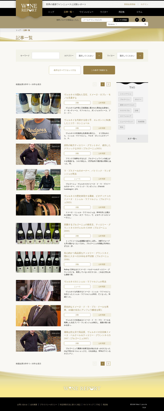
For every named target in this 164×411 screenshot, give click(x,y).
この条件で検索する (99, 70)
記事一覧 (68, 12)
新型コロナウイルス (127, 105)
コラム (139, 12)
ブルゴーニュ (125, 99)
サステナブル (125, 110)
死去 (121, 127)
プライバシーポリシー (48, 404)
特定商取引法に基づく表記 (70, 404)
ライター (104, 12)
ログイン (144, 4)
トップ (51, 12)
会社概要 (33, 404)
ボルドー (138, 99)
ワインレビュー (86, 12)
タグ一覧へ (132, 138)
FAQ (98, 404)
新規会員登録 (129, 4)
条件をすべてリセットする (65, 70)
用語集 (122, 12)
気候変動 (141, 121)
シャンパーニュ (125, 94)
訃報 (136, 110)
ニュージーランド (126, 121)
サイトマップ (88, 404)
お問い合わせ (22, 404)
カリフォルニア (125, 116)
